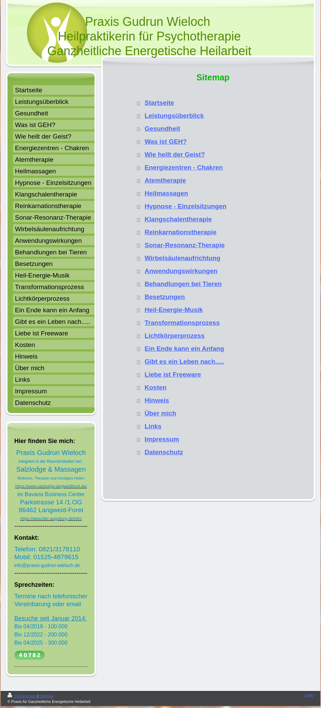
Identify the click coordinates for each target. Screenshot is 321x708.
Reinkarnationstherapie (180, 232)
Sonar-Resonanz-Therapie (184, 245)
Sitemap (46, 696)
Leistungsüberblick (174, 115)
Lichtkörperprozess (174, 335)
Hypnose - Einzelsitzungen (185, 206)
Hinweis (157, 400)
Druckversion (22, 696)
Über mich (160, 413)
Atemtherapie (165, 180)
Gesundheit (162, 128)
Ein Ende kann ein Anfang (184, 348)
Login (309, 695)
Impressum (162, 439)
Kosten (155, 387)
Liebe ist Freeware (173, 374)
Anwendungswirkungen (181, 270)
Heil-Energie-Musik (174, 309)
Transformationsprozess (182, 322)
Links (153, 426)
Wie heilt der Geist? (175, 154)
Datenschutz (164, 452)
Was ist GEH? (166, 141)
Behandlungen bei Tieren (183, 283)
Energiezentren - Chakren (184, 167)
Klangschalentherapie (178, 219)
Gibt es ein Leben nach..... (184, 361)
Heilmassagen (166, 193)
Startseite (159, 102)
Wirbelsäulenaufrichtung (182, 258)
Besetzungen (165, 296)
